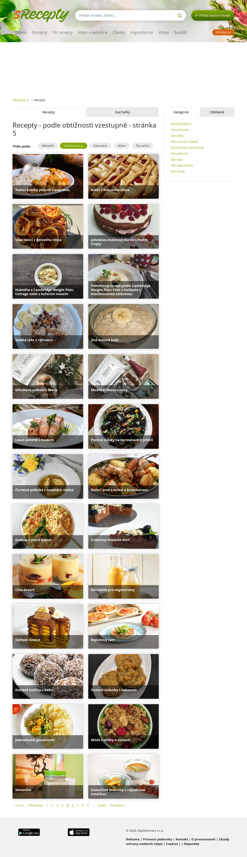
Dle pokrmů (179, 153)
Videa (163, 32)
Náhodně (48, 146)
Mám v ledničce (92, 32)
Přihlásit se (223, 32)
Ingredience (142, 32)
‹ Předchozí (35, 805)
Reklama (133, 839)
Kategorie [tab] (181, 112)
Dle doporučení (182, 165)
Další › (102, 805)
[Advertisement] (123, 67)
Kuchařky (122, 112)
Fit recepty (63, 32)
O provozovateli (203, 839)
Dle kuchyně (179, 130)
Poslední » (117, 805)
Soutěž (180, 32)
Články (119, 32)
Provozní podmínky (157, 839)
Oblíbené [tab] (217, 112)
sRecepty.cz (21, 100)
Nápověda (191, 844)
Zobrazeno (100, 146)
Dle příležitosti (181, 124)
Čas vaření (142, 146)
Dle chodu (178, 171)
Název (122, 146)
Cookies (172, 844)
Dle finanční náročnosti (187, 148)
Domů (21, 32)
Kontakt (182, 839)
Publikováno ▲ (73, 146)
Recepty (39, 32)
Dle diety (177, 136)
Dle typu (177, 159)
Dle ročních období (184, 142)
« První (19, 805)
